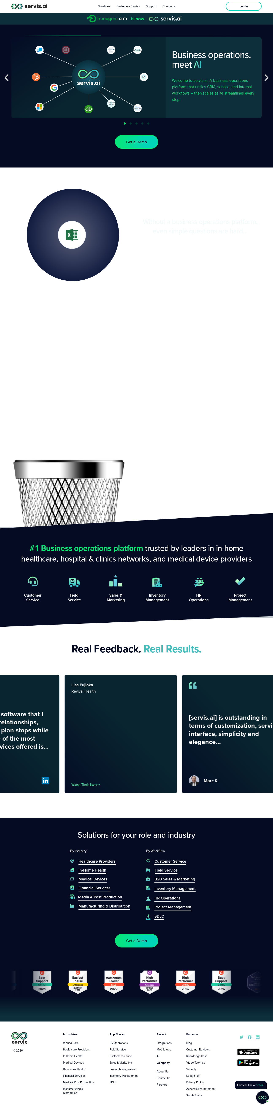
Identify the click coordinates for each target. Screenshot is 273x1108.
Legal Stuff (193, 1075)
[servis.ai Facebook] (249, 1036)
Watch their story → (99, 784)
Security (191, 1069)
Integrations (164, 1043)
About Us (162, 1071)
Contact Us (163, 1078)
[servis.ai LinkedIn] (257, 1036)
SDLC (112, 1082)
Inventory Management (123, 1075)
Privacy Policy (195, 1082)
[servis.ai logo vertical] (19, 1038)
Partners (162, 1084)
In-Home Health (72, 1056)
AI (158, 1056)
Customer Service (120, 1056)
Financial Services (74, 1075)
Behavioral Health (74, 1069)
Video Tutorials (195, 1062)
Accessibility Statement (200, 1088)
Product (161, 1034)
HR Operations (118, 1043)
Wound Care (71, 1043)
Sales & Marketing (120, 1062)
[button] (6, 77)
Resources (192, 1034)
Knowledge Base (196, 1056)
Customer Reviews (198, 1049)
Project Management (122, 1069)
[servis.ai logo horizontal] (29, 6)
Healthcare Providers (76, 1049)
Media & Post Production (78, 1082)
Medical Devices (73, 1062)
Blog (189, 1043)
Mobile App (164, 1049)
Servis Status (194, 1095)
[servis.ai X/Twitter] (241, 1036)
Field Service (117, 1049)
